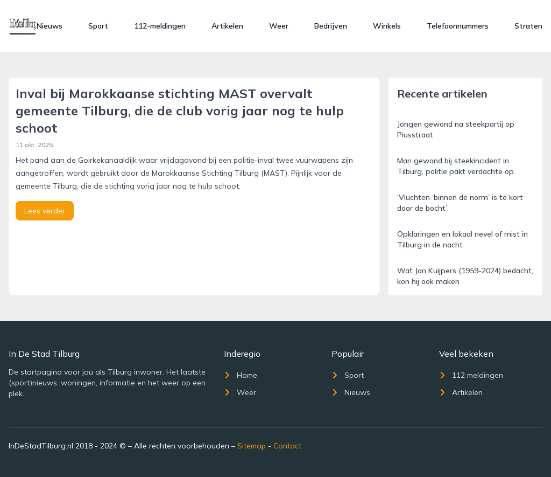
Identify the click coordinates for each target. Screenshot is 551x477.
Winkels (387, 26)
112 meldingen (471, 375)
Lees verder (44, 211)
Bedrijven (330, 26)
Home (240, 375)
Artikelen (227, 26)
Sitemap (251, 446)
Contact (287, 446)
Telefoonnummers (458, 26)
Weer (278, 26)
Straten (528, 26)
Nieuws (49, 26)
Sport (98, 26)
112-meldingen (160, 26)
